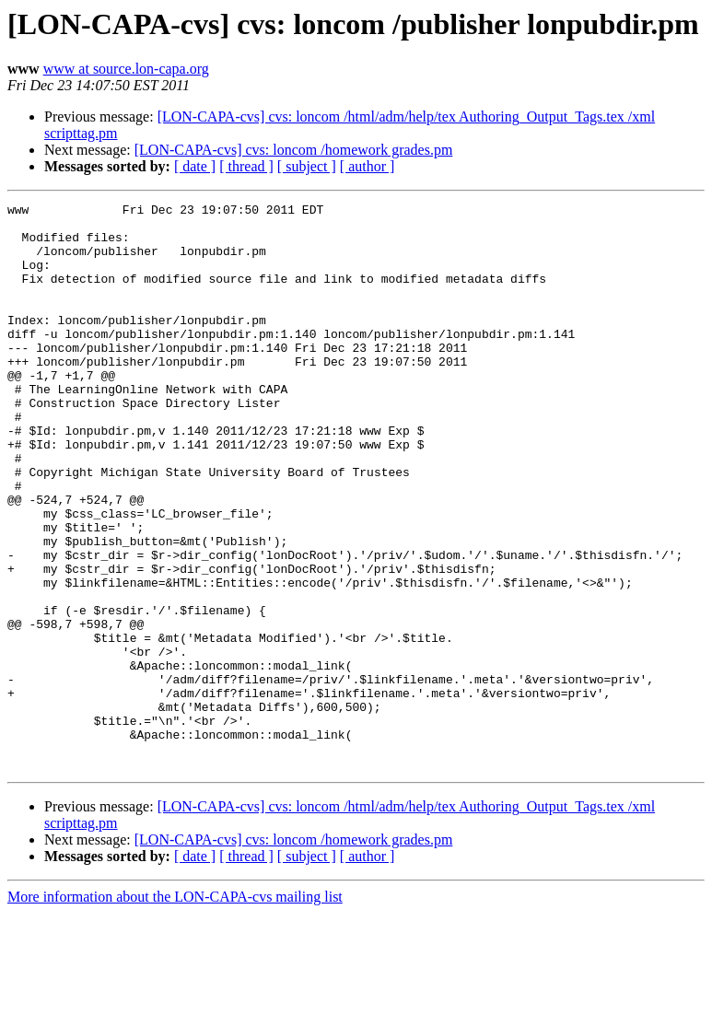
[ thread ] (246, 166)
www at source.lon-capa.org (126, 68)
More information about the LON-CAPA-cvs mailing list (175, 1010)
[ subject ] (306, 166)
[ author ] (367, 166)
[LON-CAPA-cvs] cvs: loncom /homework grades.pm (293, 149)
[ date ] (195, 166)
